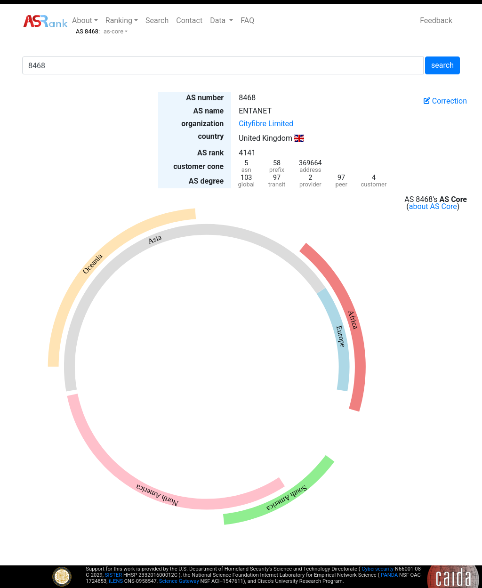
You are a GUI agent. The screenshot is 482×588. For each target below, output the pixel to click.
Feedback (436, 20)
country (211, 136)
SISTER (113, 575)
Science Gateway (179, 581)
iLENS (116, 581)
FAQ (247, 20)
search (442, 65)
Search (157, 20)
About (82, 20)
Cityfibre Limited (266, 123)
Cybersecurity (378, 569)
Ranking (118, 20)
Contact (189, 20)
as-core (113, 31)
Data (218, 20)
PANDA (389, 575)
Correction (445, 101)
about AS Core (433, 206)
